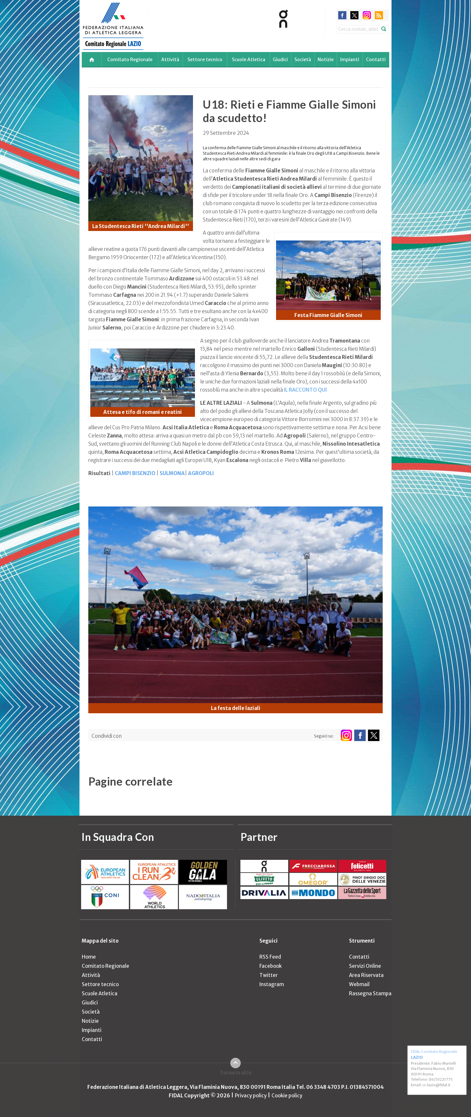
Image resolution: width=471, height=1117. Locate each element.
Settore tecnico (204, 59)
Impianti (349, 59)
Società (302, 59)
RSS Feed (270, 957)
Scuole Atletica (248, 59)
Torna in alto (236, 1073)
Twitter (268, 975)
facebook (342, 15)
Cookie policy (286, 1095)
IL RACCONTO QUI (305, 390)
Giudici (280, 59)
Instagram (271, 984)
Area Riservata (366, 975)
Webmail (359, 984)
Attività (170, 59)
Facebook (270, 966)
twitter (354, 15)
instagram (367, 15)
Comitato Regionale (129, 59)
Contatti (376, 59)
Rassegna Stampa (370, 993)
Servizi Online (365, 966)
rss (379, 15)
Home (89, 957)
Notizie (326, 59)
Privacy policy (251, 1095)
